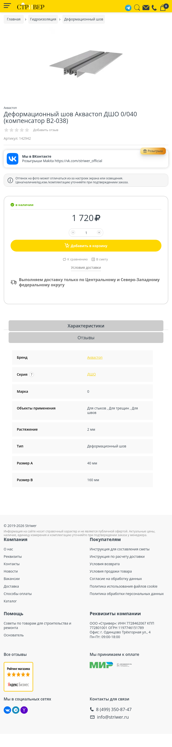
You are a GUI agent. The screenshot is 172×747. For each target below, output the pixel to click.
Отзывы (85, 337)
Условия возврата (105, 564)
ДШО (91, 374)
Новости (11, 571)
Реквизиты (13, 556)
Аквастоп (94, 357)
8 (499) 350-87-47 (114, 709)
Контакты (12, 564)
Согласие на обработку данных (116, 579)
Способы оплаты (18, 594)
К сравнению (77, 259)
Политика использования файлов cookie (124, 586)
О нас (8, 549)
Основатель (14, 635)
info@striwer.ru (113, 717)
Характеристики (86, 326)
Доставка (11, 586)
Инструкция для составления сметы (120, 549)
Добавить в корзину (86, 245)
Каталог (10, 601)
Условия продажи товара (111, 571)
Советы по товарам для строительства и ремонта (37, 625)
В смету (102, 259)
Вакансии (12, 579)
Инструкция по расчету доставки (117, 556)
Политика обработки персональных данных (127, 594)
